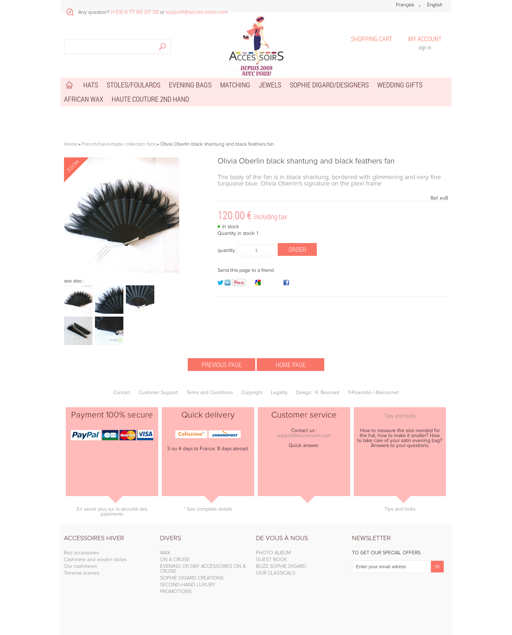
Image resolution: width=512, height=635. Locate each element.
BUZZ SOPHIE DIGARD (281, 566)
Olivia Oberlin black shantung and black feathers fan (306, 161)
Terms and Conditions (209, 392)
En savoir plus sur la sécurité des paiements (112, 512)
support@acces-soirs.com (304, 435)
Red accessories (81, 552)
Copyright (251, 392)
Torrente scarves (81, 573)
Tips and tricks (399, 416)
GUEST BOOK (271, 559)
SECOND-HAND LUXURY (187, 584)
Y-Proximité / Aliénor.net (373, 392)
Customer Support (158, 392)
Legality (279, 392)
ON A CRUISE (175, 559)
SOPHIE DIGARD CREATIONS (192, 578)
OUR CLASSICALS (275, 573)
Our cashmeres (80, 566)
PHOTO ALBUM (273, 552)
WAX (165, 552)
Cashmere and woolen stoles (95, 559)
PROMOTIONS (176, 591)
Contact (121, 392)
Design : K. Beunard (317, 392)
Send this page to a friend (246, 270)
